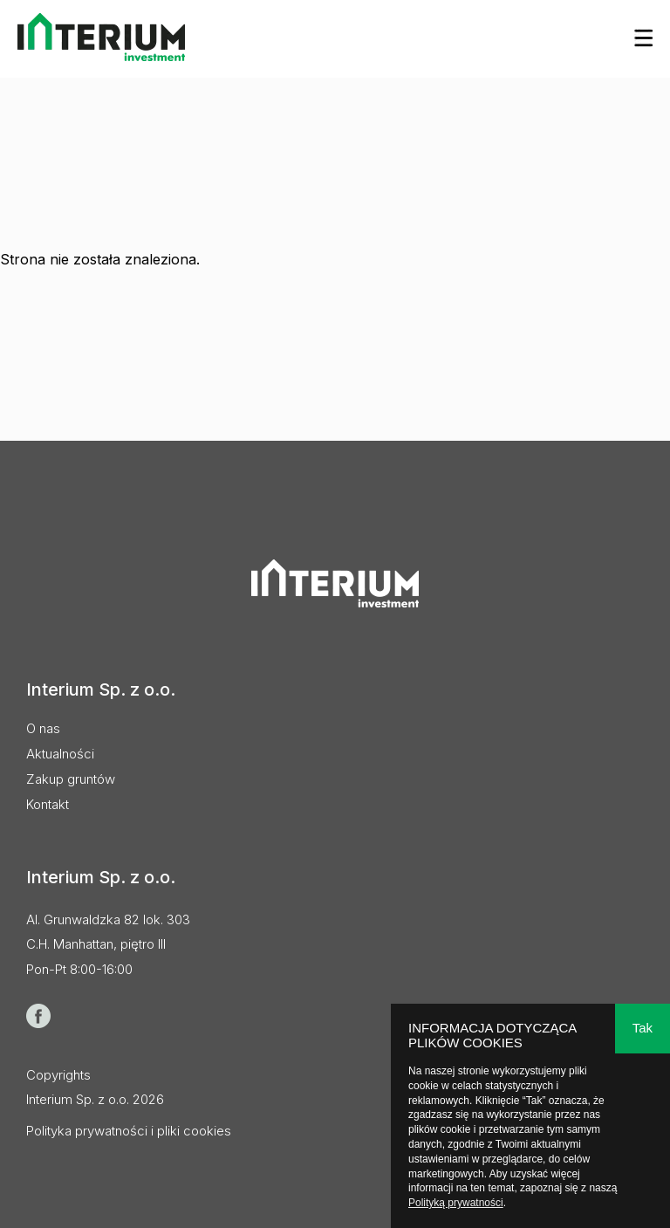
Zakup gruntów (70, 779)
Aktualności (60, 753)
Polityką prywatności (455, 1203)
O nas (43, 728)
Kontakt (47, 804)
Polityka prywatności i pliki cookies (128, 1130)
